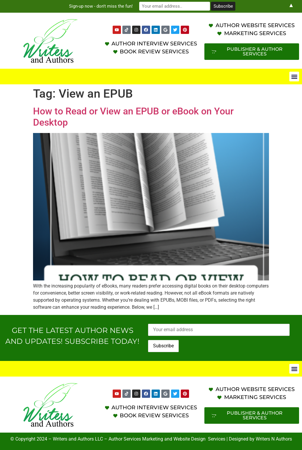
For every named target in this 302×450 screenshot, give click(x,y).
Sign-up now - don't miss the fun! (101, 6)
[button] (294, 76)
